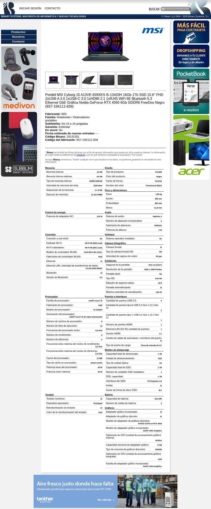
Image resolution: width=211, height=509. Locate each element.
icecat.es (81, 155)
